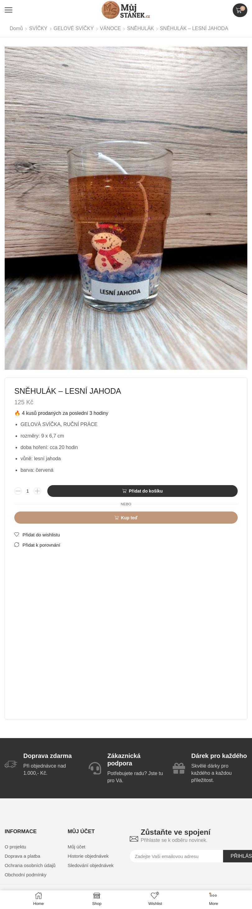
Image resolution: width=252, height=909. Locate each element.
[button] (8, 10)
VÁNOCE (110, 28)
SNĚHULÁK (140, 28)
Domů (16, 28)
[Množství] (28, 491)
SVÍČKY (38, 28)
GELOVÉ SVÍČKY (74, 28)
